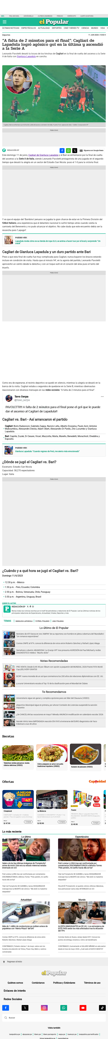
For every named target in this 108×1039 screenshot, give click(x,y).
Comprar (28, 822)
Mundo (94, 28)
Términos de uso (92, 983)
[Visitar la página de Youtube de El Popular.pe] (83, 1008)
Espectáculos (28, 28)
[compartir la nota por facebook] (62, 150)
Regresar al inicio (12, 962)
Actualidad (44, 28)
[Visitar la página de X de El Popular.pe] (25, 1008)
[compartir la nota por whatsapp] (68, 150)
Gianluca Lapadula (26, 56)
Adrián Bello (28, 16)
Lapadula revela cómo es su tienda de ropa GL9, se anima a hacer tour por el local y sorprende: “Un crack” (57, 242)
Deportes (56, 28)
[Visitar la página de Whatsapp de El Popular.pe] (63, 1008)
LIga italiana (58, 621)
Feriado (60, 16)
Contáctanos (38, 983)
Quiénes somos (15, 983)
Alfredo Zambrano (45, 16)
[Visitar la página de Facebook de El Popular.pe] (5, 1008)
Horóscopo (71, 16)
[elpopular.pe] (54, 25)
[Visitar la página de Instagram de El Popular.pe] (44, 1008)
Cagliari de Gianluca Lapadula (43, 155)
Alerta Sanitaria (87, 16)
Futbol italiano (42, 621)
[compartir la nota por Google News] (91, 150)
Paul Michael (14, 16)
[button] (4, 21)
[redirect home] (54, 973)
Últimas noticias (10, 28)
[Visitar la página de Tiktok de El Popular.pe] (102, 1008)
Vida (102, 28)
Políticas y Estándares (64, 983)
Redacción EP (10, 150)
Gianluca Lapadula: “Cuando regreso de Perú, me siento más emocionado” (47, 451)
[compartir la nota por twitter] (74, 150)
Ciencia (85, 28)
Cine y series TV (71, 28)
